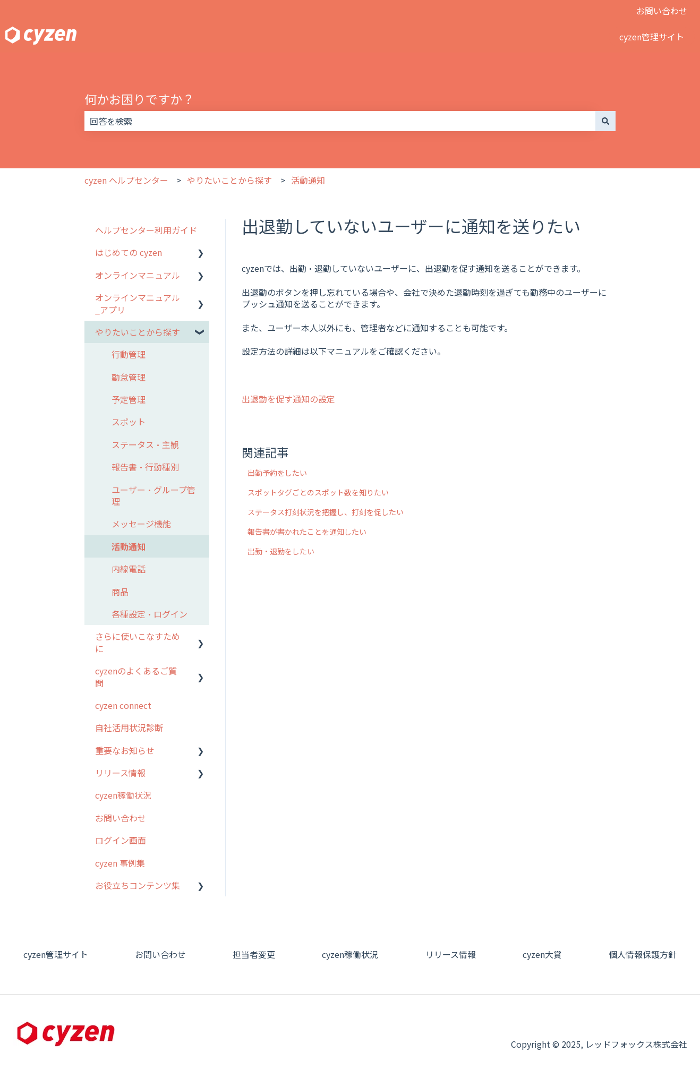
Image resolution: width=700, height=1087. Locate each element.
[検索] (605, 121)
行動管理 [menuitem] (129, 354)
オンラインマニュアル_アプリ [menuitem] (137, 303)
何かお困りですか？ (139, 99)
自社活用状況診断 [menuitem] (129, 727)
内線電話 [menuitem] (129, 568)
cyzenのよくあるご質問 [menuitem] (136, 676)
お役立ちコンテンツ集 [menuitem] (137, 885)
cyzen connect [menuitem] (123, 705)
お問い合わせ (661, 10)
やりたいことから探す (229, 180)
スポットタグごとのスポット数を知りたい (318, 492)
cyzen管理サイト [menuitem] (55, 954)
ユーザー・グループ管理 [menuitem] (153, 495)
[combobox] (339, 121)
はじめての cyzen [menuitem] (128, 252)
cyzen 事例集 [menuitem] (120, 863)
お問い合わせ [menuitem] (120, 817)
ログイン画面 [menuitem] (120, 840)
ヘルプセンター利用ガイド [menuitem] (146, 230)
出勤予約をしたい (277, 472)
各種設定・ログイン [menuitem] (149, 613)
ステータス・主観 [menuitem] (145, 444)
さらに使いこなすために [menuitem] (137, 642)
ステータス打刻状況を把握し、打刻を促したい (325, 512)
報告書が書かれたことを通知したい (306, 531)
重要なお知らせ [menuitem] (125, 750)
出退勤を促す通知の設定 (288, 398)
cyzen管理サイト (651, 36)
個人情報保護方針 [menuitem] (643, 954)
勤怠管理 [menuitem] (129, 377)
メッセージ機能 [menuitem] (141, 523)
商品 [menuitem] (120, 591)
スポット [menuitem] (129, 421)
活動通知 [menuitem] (129, 546)
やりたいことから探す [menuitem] (137, 332)
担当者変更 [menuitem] (254, 954)
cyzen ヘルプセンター (126, 180)
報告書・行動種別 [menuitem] (145, 466)
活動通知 (308, 180)
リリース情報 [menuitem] (120, 772)
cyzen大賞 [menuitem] (542, 954)
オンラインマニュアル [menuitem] (137, 275)
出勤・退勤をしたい (280, 551)
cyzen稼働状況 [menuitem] (123, 795)
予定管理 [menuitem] (129, 399)
